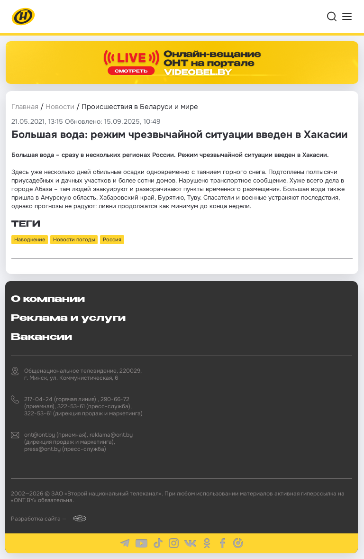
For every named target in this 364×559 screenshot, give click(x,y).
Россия (112, 239)
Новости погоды (74, 239)
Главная (24, 106)
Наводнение (29, 239)
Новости (60, 106)
